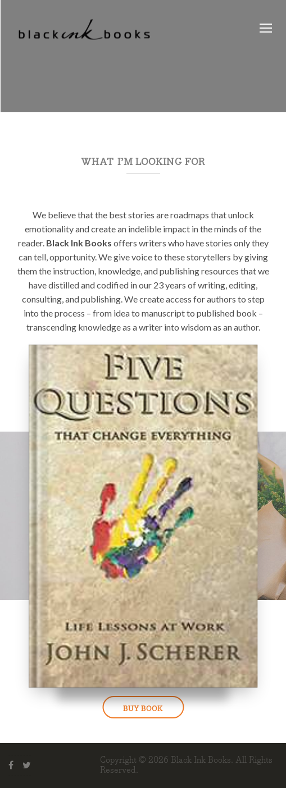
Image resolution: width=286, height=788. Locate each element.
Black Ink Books (201, 760)
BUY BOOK (143, 708)
